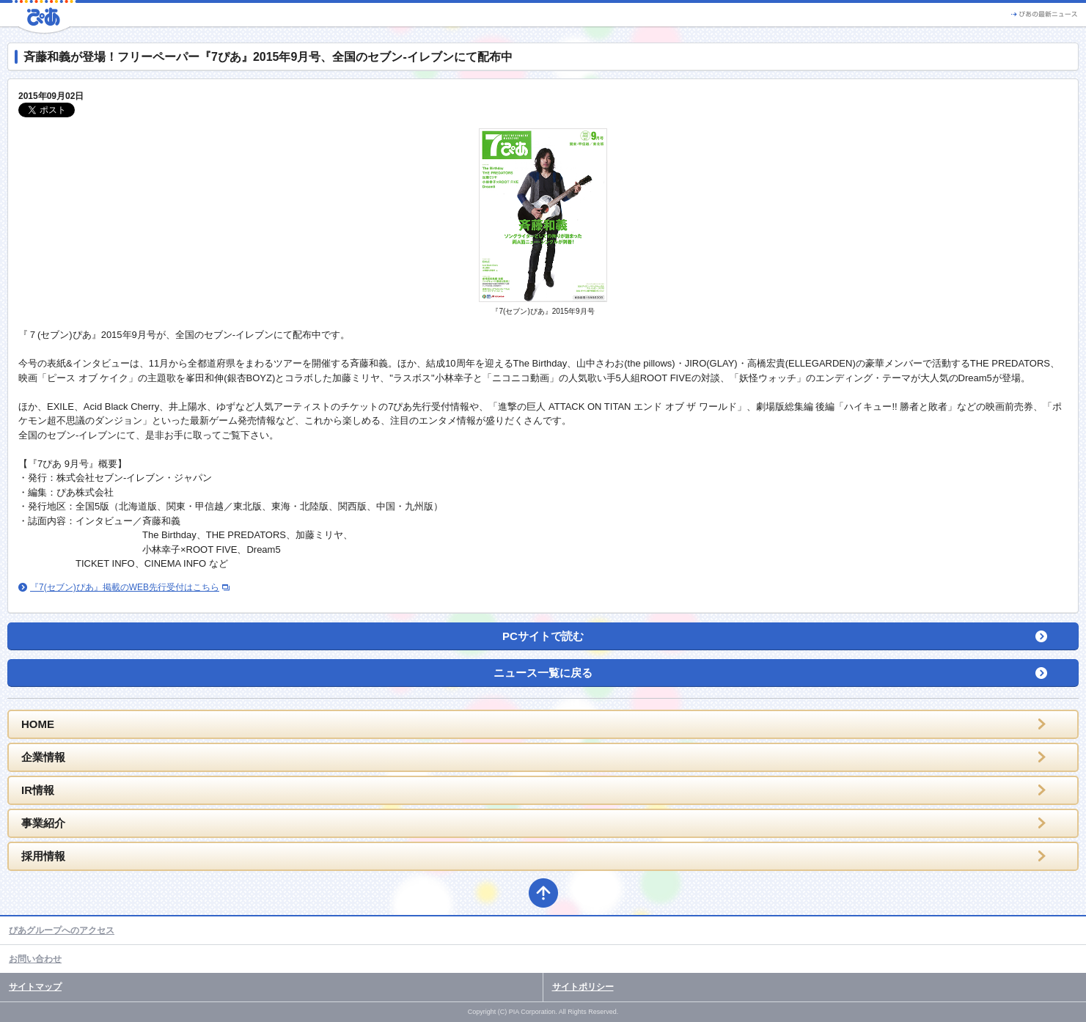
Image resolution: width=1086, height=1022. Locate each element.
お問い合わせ (35, 959)
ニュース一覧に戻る (543, 672)
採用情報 (43, 856)
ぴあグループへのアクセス (61, 930)
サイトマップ (35, 987)
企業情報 (43, 757)
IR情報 (37, 790)
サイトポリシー (583, 987)
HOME (37, 724)
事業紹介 (43, 823)
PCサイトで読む (543, 636)
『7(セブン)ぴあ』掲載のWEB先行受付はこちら (124, 587)
